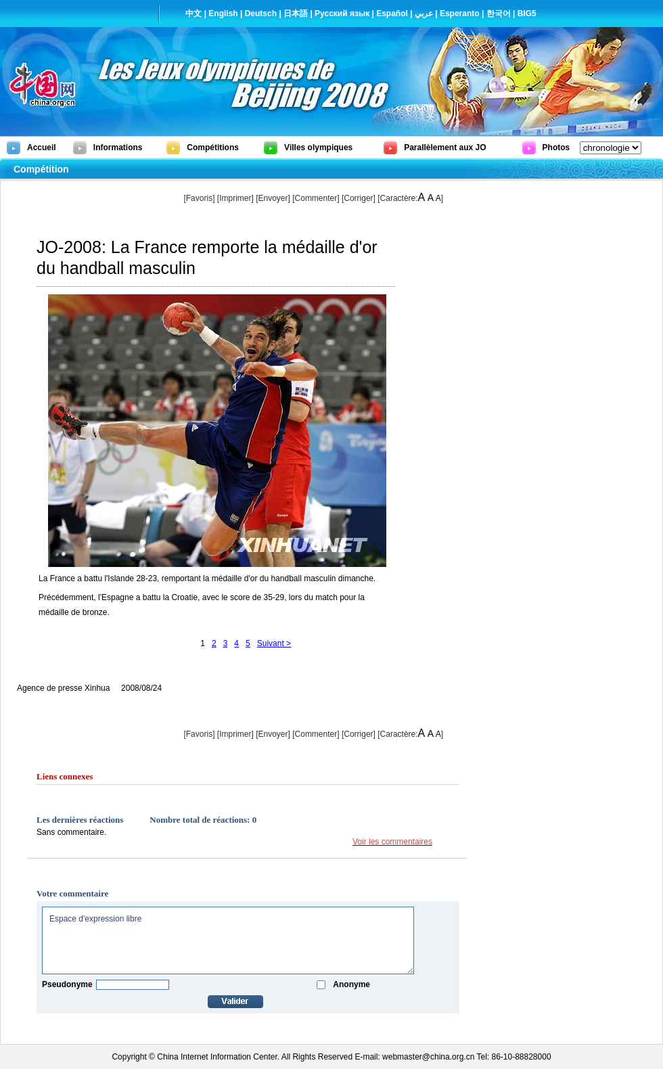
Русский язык (342, 13)
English (222, 13)
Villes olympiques (318, 147)
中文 (193, 13)
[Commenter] (315, 198)
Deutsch (261, 13)
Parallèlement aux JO (445, 147)
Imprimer (235, 198)
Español (392, 13)
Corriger (358, 198)
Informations (118, 147)
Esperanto (460, 13)
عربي (424, 13)
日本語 (295, 13)
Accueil (41, 147)
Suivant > (274, 643)
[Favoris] (198, 198)
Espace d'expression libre (228, 940)
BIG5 (527, 13)
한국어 (498, 13)
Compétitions (213, 147)
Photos (556, 147)
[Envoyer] (273, 198)
